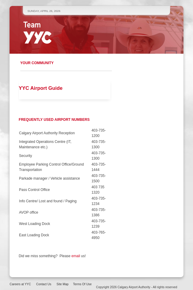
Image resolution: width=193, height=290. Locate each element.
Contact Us (43, 284)
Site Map (63, 284)
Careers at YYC (20, 284)
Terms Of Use (82, 284)
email (76, 256)
